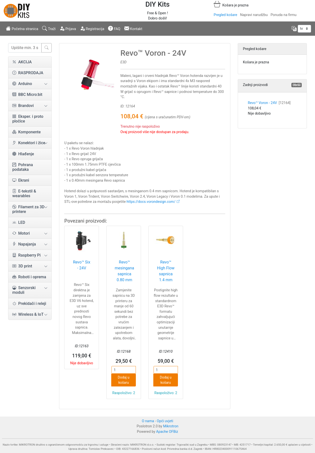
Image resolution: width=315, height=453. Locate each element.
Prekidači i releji (29, 303)
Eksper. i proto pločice (27, 118)
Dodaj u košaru (123, 379)
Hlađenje (23, 154)
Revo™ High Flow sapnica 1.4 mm (165, 271)
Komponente (26, 132)
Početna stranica (22, 28)
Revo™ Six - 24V (81, 265)
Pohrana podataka (22, 167)
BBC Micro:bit (27, 94)
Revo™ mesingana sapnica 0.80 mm (124, 271)
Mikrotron (170, 426)
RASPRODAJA (27, 72)
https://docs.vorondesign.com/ (150, 202)
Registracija (92, 28)
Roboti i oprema (29, 277)
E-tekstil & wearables (24, 193)
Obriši (296, 85)
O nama (148, 421)
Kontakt (133, 28)
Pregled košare (225, 15)
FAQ (114, 28)
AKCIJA (22, 62)
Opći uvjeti (165, 421)
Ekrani (20, 180)
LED (18, 222)
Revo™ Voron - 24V (269, 103)
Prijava (68, 28)
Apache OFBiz (167, 432)
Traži (49, 28)
